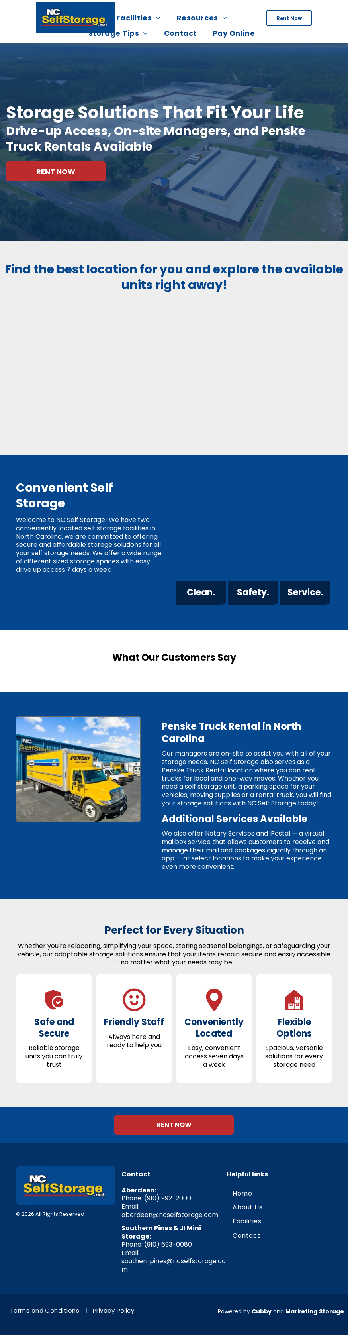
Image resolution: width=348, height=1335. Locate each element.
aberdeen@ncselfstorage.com (169, 1210)
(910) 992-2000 (167, 1194)
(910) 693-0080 (168, 1240)
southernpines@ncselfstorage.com (173, 1261)
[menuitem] (141, 18)
